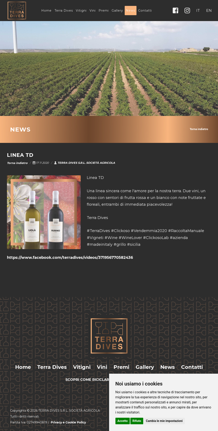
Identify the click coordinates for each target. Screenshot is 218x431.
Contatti (145, 10)
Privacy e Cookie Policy (68, 422)
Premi (104, 10)
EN (209, 10)
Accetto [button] (123, 421)
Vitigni (81, 10)
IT (198, 10)
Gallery (117, 10)
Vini (93, 10)
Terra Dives (64, 10)
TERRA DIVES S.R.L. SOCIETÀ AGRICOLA (84, 162)
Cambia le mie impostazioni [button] (164, 421)
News (130, 10)
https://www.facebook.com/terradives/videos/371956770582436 (70, 257)
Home (46, 10)
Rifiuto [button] (136, 421)
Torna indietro (199, 129)
